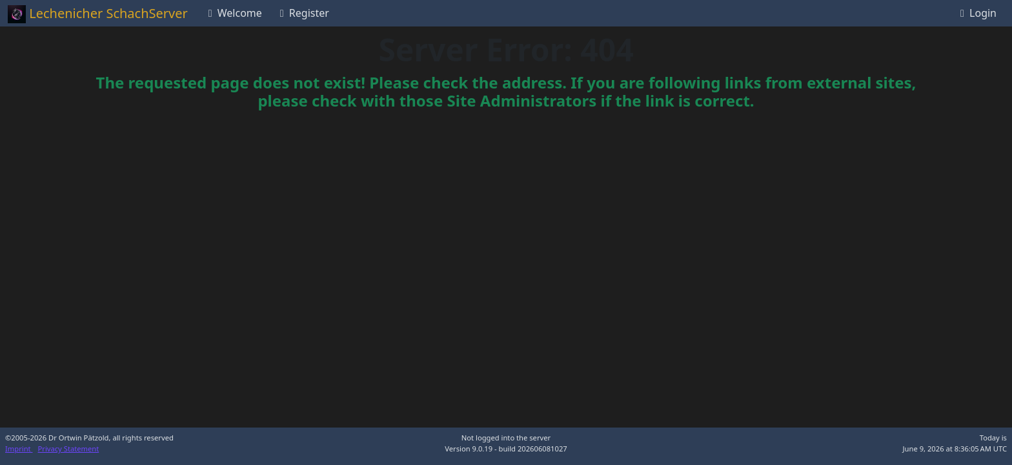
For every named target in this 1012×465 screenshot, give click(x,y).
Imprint (19, 448)
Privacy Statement (68, 448)
